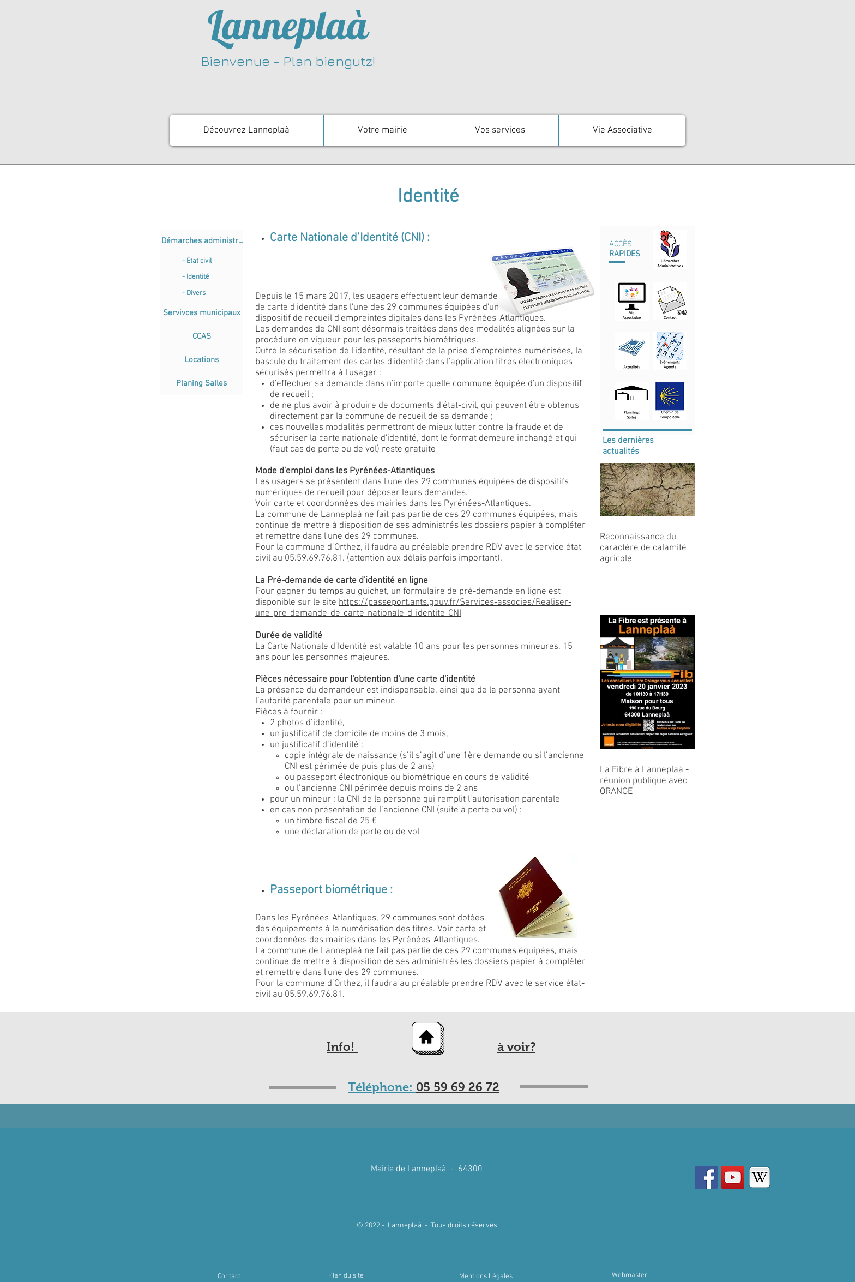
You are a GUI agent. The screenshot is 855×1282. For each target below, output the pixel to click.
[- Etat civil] (212, 261)
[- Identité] (212, 277)
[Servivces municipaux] (201, 313)
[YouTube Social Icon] (732, 1177)
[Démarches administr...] (202, 241)
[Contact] (229, 1277)
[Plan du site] (346, 1276)
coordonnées (333, 503)
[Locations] (201, 360)
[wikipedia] (759, 1177)
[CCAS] (201, 336)
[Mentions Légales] (486, 1277)
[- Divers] (212, 293)
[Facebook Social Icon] (706, 1177)
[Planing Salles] (201, 383)
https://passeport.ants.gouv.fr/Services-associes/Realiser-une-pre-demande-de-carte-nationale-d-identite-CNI (413, 608)
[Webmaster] (629, 1276)
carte (285, 503)
